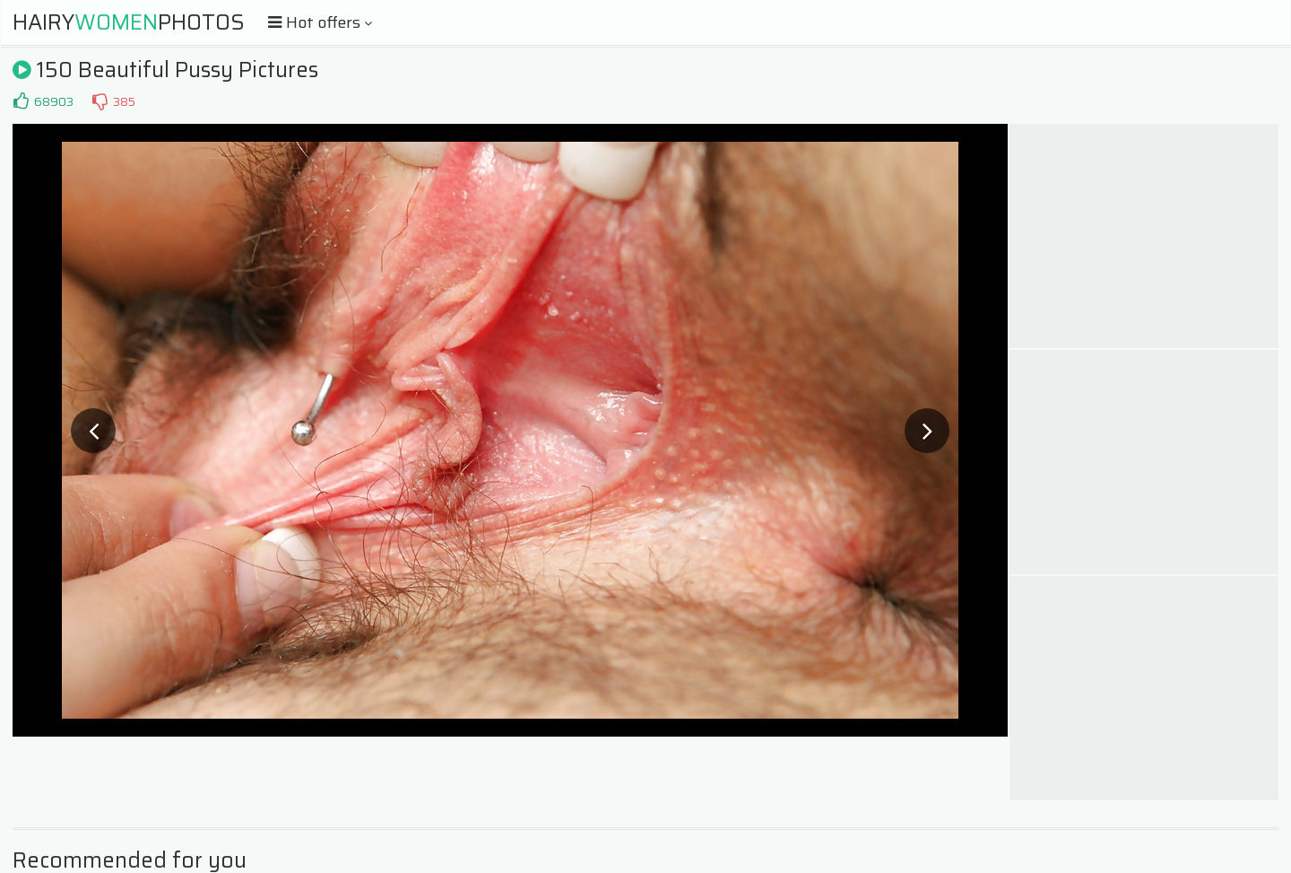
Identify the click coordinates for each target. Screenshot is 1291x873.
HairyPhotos (129, 22)
